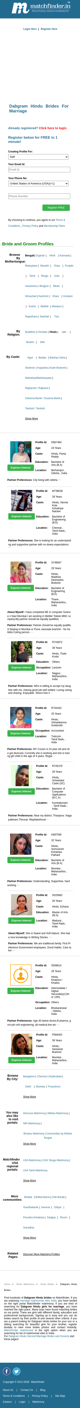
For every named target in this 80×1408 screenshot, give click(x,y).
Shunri (63, 1217)
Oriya (57, 265)
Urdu (57, 275)
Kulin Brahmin (58, 367)
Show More (31, 418)
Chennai (42, 1076)
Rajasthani (31, 316)
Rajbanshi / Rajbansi (36, 388)
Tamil (32, 275)
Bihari (56, 286)
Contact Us (26, 1390)
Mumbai (40, 1086)
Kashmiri (43, 296)
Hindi (52, 255)
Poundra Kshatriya (33, 1217)
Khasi (55, 296)
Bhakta (28, 1197)
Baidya (42, 357)
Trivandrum (54, 1086)
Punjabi (69, 265)
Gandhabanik (30, 1207)
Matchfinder (38, 1381)
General (45, 1207)
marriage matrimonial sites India (38, 1300)
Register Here (49, 29)
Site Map (60, 1395)
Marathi (44, 265)
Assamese (31, 286)
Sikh (42, 342)
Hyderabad (55, 1076)
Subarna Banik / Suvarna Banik (42, 398)
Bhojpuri (44, 286)
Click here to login (53, 128)
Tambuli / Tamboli (35, 408)
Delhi (28, 1086)
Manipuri (57, 306)
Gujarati (40, 255)
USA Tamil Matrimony (35, 1170)
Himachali (30, 296)
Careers (7, 1401)
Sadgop (51, 1217)
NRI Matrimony (31, 1123)
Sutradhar (28, 1227)
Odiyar (57, 1207)
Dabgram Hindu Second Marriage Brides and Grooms (38, 1336)
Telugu (44, 275)
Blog (42, 1390)
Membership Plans (54, 225)
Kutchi (32, 306)
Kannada (64, 255)
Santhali (44, 316)
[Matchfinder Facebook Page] (6, 1371)
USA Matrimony (32, 1160)
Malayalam (31, 265)
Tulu (56, 316)
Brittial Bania (42, 1197)
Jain (64, 332)
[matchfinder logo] (41, 8)
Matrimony (38, 1401)
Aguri (30, 357)
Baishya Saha (57, 357)
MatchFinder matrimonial (18, 1330)
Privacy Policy (30, 225)
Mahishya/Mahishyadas (38, 377)
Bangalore (29, 1076)
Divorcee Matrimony (34, 1113)
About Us (8, 1390)
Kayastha (42, 367)
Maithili (44, 306)
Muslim (30, 342)
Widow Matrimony (58, 1113)
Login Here (30, 29)
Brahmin (30, 367)
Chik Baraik (58, 1197)
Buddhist (30, 332)
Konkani (68, 296)
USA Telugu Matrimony (56, 1160)
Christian (42, 332)
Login (22, 1401)
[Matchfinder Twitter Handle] (16, 1371)
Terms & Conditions (14, 1395)
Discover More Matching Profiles (41, 1254)
